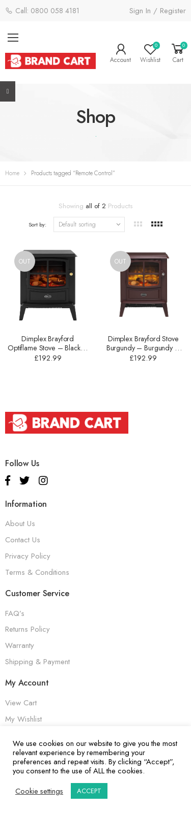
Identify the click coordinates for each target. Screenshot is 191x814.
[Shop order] (89, 224)
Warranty (19, 645)
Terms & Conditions (37, 572)
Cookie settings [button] (39, 791)
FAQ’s (14, 613)
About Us (20, 523)
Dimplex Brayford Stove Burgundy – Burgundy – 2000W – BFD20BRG (143, 348)
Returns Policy (27, 629)
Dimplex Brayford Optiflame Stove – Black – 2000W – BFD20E (48, 348)
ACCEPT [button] (89, 791)
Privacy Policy (27, 556)
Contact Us (22, 539)
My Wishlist (23, 719)
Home (12, 173)
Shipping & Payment (37, 661)
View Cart (21, 702)
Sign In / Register (157, 10)
